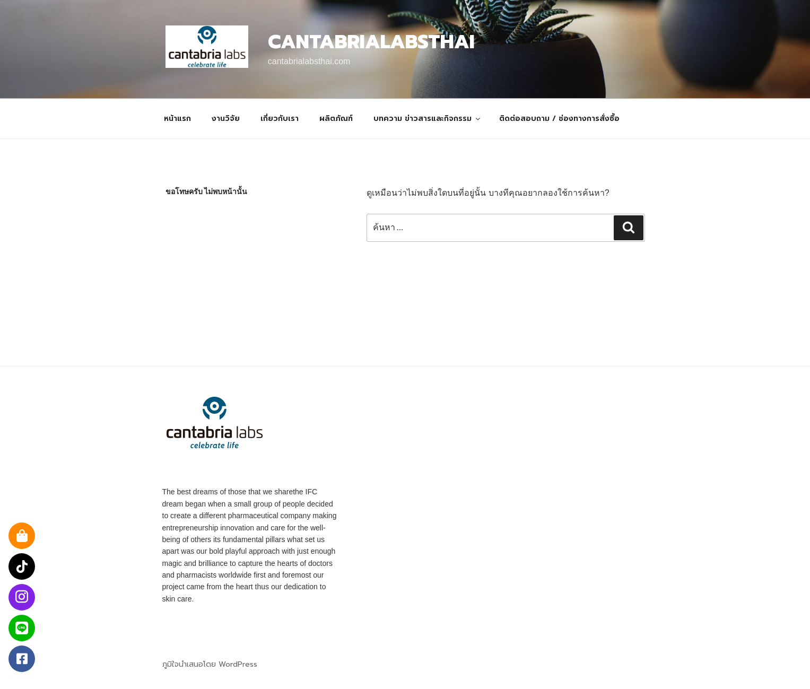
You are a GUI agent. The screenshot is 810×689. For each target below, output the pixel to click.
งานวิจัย (226, 118)
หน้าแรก (177, 118)
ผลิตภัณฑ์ (336, 118)
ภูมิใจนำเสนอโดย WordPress (209, 664)
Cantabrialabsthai (371, 42)
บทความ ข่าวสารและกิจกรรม (427, 118)
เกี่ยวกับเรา (279, 118)
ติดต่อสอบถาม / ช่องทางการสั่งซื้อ (559, 118)
